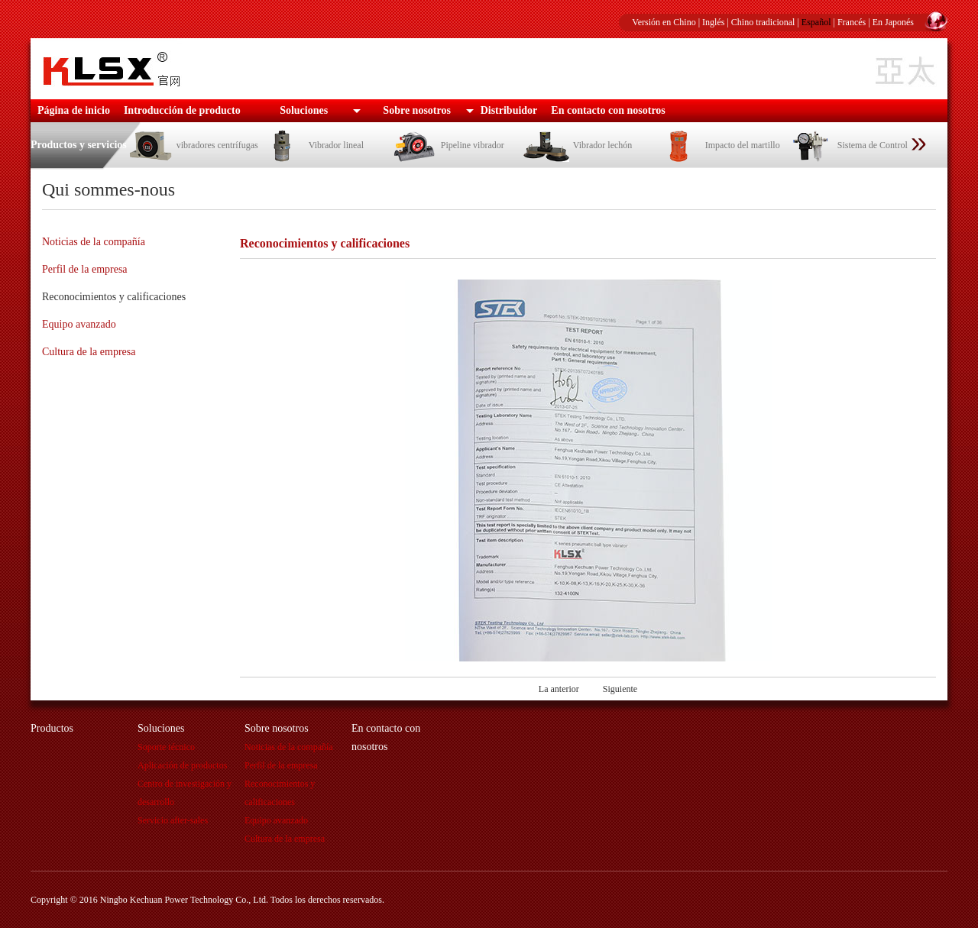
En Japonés (893, 22)
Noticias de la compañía (93, 241)
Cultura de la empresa (88, 351)
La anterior (559, 689)
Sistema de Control (848, 145)
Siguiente (620, 689)
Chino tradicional (763, 22)
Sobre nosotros (417, 110)
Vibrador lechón (578, 145)
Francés (851, 22)
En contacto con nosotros (608, 110)
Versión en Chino (663, 22)
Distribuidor (509, 110)
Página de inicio (73, 110)
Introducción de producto (182, 110)
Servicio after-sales (173, 820)
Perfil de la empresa (85, 269)
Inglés (713, 22)
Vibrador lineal (311, 145)
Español (816, 22)
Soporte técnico (166, 747)
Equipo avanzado (79, 324)
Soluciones (304, 110)
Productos (52, 728)
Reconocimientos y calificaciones (114, 296)
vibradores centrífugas (192, 145)
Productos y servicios (79, 144)
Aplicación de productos (182, 765)
